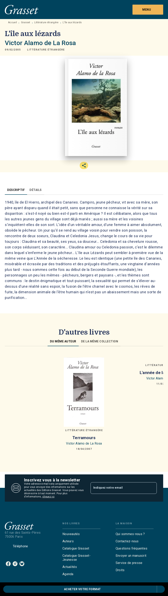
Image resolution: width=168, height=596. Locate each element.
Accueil (12, 22)
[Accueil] (22, 9)
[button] (45, 49)
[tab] (16, 190)
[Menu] (147, 10)
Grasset (25, 22)
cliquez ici (48, 496)
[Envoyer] (152, 488)
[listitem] (8, 563)
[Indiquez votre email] (119, 488)
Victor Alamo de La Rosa (40, 43)
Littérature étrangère (46, 22)
